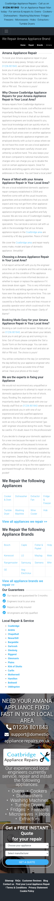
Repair (31, 45)
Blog (45, 880)
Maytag (38, 555)
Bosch (7, 545)
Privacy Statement (38, 887)
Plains (11, 662)
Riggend (12, 654)
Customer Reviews (32, 880)
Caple (24, 545)
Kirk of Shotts (15, 666)
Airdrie (11, 630)
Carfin (11, 670)
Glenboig (12, 650)
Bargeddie (13, 642)
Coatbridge (13, 626)
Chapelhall (13, 634)
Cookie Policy (27, 891)
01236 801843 (11, 7)
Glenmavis (13, 658)
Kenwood (9, 555)
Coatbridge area (34, 232)
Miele (50, 555)
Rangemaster (11, 562)
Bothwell (12, 682)
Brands (40, 45)
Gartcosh (12, 646)
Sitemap (9, 880)
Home (22, 45)
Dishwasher (21, 496)
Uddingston (14, 686)
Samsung (26, 562)
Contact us (8, 884)
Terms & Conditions (16, 887)
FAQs (17, 880)
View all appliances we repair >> (24, 521)
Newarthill (13, 638)
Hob (45, 510)
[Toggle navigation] (6, 31)
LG (22, 555)
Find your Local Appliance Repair (33, 884)
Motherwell (14, 674)
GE (5, 569)
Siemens (39, 562)
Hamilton (12, 678)
